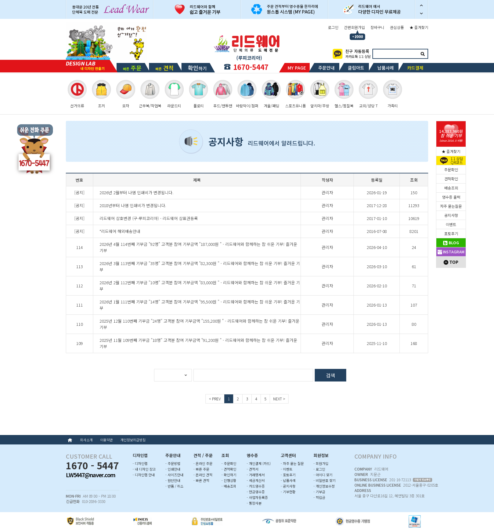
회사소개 (86, 439)
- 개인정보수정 (324, 486)
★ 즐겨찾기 (419, 27)
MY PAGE (297, 68)
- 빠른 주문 (201, 469)
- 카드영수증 (256, 486)
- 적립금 (319, 497)
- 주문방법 (172, 463)
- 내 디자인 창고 (144, 469)
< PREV (215, 398)
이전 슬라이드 (422, 4)
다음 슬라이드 (422, 14)
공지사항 (451, 215)
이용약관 (106, 439)
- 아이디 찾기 (322, 474)
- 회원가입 (320, 463)
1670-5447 (250, 67)
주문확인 (451, 169)
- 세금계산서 (256, 480)
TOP (451, 262)
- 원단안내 (172, 480)
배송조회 (451, 187)
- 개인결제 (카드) (259, 463)
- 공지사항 (288, 486)
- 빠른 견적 (201, 480)
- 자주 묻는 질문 (292, 463)
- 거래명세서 (256, 474)
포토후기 (451, 233)
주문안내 (326, 68)
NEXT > (279, 398)
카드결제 (415, 68)
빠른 (132, 68)
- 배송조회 (228, 486)
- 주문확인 (228, 463)
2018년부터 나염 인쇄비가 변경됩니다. (133, 205)
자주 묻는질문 (451, 206)
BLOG (451, 242)
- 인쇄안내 (172, 469)
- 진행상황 (228, 480)
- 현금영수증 (256, 491)
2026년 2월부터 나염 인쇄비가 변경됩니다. (136, 192)
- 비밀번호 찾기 (324, 480)
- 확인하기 (228, 474)
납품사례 (385, 68)
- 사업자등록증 (257, 497)
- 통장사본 (254, 503)
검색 (422, 53)
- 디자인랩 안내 (144, 474)
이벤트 (451, 224)
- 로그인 (319, 469)
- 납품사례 (288, 480)
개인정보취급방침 (133, 439)
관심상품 (397, 27)
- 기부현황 (288, 491)
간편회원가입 (354, 27)
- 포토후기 (288, 474)
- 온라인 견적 (202, 474)
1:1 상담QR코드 (457, 160)
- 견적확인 (228, 469)
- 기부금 (319, 491)
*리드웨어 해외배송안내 (120, 231)
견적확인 (451, 178)
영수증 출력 (451, 197)
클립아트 (356, 68)
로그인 (333, 27)
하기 (197, 68)
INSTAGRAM (451, 251)
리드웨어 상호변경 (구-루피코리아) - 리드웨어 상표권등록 (149, 218)
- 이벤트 (286, 469)
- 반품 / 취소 (174, 486)
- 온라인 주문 (202, 463)
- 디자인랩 (140, 463)
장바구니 (377, 27)
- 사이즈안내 (174, 474)
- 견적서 (252, 469)
